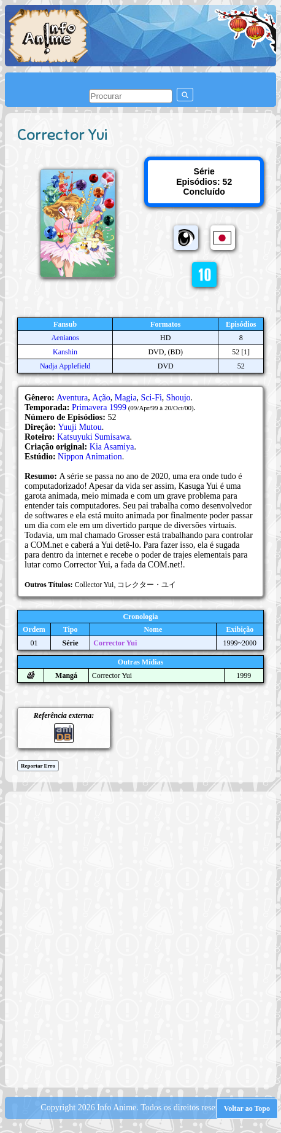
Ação (101, 397)
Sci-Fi (151, 397)
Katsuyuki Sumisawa (93, 437)
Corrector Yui (115, 643)
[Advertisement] (140, 938)
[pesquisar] (130, 96)
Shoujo (178, 397)
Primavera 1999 (99, 407)
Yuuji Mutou (80, 427)
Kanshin (65, 352)
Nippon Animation (90, 456)
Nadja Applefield (65, 366)
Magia (126, 397)
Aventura (72, 397)
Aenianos (65, 337)
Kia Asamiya (112, 446)
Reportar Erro (38, 766)
